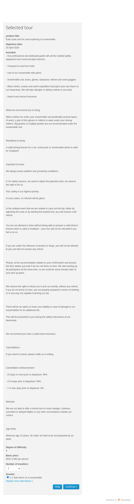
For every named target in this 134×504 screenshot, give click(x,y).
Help (57, 486)
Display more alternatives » (19, 481)
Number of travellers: (17, 464)
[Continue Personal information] (71, 486)
